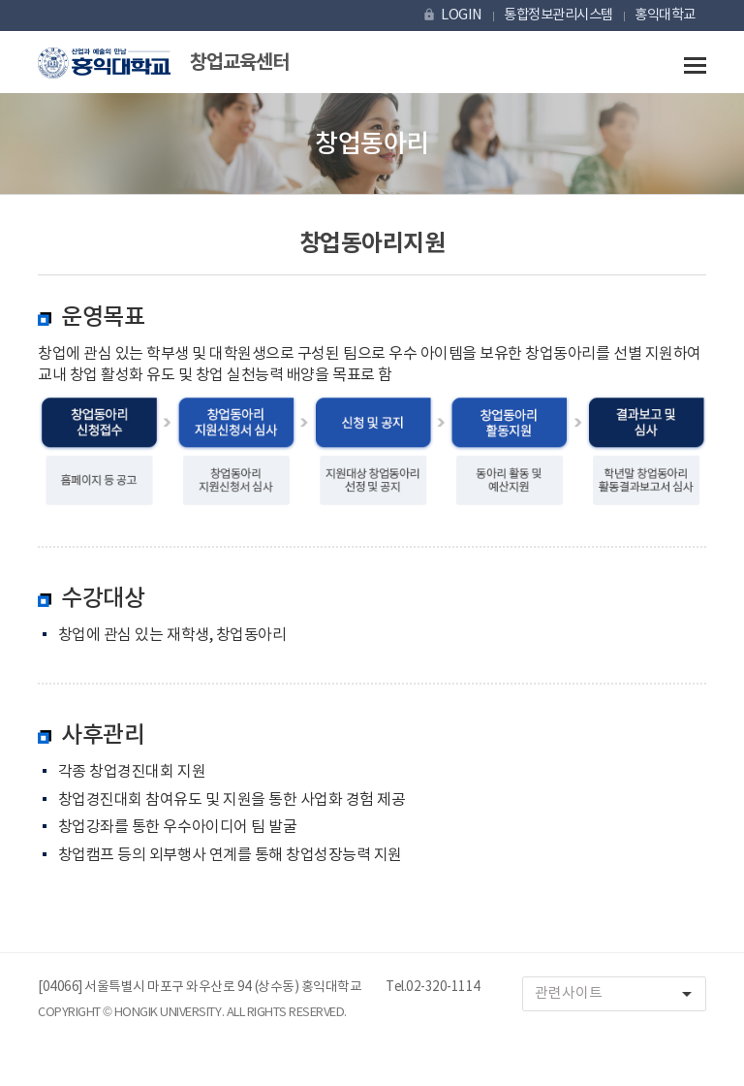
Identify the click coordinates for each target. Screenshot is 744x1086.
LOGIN (451, 15)
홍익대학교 (665, 15)
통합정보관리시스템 (558, 15)
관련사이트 (620, 994)
